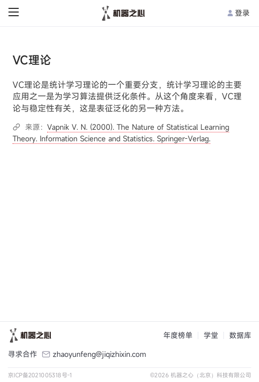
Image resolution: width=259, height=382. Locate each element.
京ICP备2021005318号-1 (40, 375)
